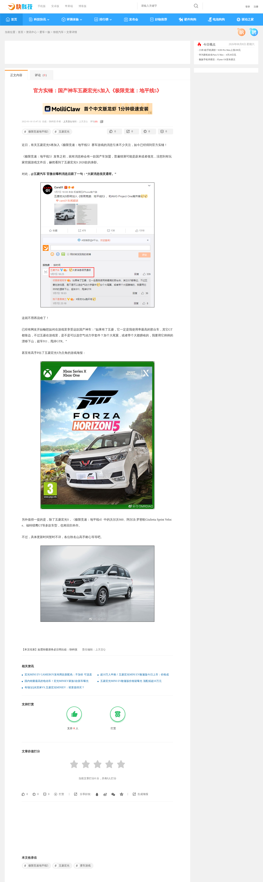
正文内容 (16, 75)
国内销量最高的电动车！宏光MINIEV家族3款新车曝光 (57, 681)
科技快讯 (39, 19)
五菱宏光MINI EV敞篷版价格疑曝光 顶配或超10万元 (131, 681)
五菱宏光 (61, 131)
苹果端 (69, 6)
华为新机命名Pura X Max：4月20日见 (217, 54)
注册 (256, 6)
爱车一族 (45, 32)
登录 (247, 6)
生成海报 (143, 794)
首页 (11, 19)
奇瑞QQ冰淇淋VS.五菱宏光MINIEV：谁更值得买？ (54, 687)
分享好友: (85, 794)
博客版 (82, 6)
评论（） (41, 75)
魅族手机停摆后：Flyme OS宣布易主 (217, 59)
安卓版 (55, 6)
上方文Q (67, 121)
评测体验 (71, 19)
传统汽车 (58, 32)
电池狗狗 (216, 19)
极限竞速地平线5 (35, 131)
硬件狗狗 (187, 19)
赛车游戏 (83, 865)
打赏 (61, 794)
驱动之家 (245, 19)
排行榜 (103, 19)
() (96, 121)
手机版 (42, 6)
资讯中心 (31, 32)
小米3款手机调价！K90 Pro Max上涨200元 (220, 50)
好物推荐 (158, 19)
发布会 (131, 19)
